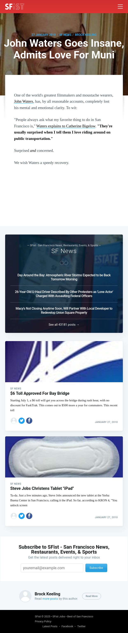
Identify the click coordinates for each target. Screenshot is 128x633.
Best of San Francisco (80, 616)
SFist (38, 616)
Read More (92, 596)
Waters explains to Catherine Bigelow (65, 126)
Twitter (81, 626)
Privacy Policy (43, 621)
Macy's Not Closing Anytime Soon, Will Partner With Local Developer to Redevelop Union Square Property (64, 309)
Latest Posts (49, 626)
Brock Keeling (86, 34)
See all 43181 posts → (64, 323)
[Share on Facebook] (29, 418)
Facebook (67, 626)
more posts (50, 598)
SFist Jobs (58, 616)
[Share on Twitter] (21, 418)
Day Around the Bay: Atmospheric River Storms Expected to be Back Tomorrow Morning (64, 275)
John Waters (23, 101)
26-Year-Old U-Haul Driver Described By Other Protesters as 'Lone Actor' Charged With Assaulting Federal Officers (64, 292)
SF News (65, 34)
